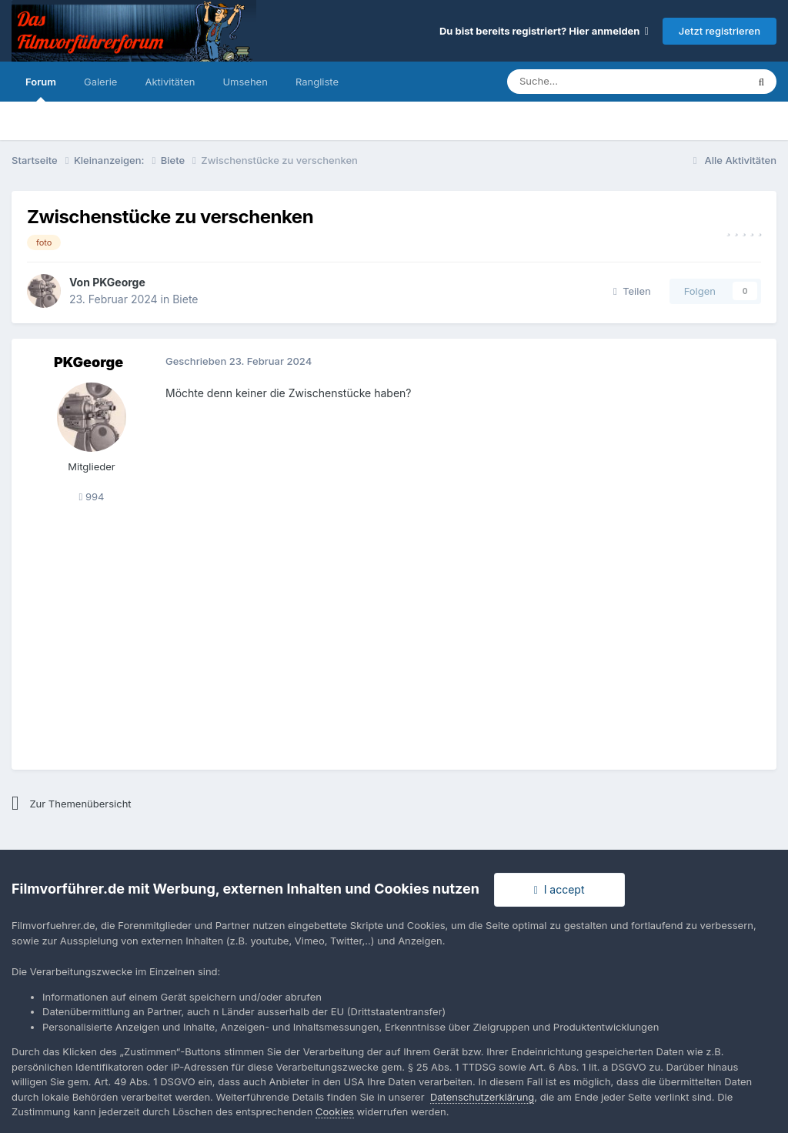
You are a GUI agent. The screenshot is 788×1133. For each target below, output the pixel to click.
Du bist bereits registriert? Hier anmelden (544, 31)
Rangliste (317, 81)
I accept (559, 889)
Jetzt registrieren (719, 31)
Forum (40, 88)
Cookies (335, 1111)
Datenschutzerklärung (482, 1097)
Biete (185, 299)
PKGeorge (118, 282)
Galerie (100, 81)
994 (92, 496)
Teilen (632, 291)
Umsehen (244, 81)
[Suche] (580, 81)
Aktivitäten (170, 81)
